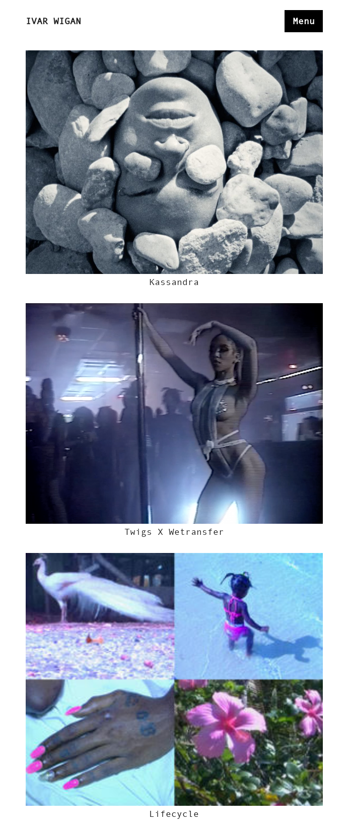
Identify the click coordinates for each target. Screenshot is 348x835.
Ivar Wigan (53, 21)
